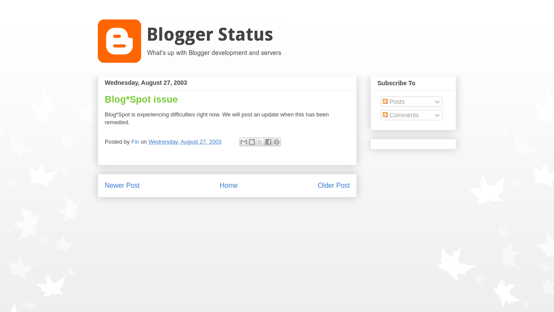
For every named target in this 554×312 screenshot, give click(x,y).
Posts (394, 101)
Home (229, 185)
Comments (401, 115)
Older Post (334, 185)
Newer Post (122, 185)
